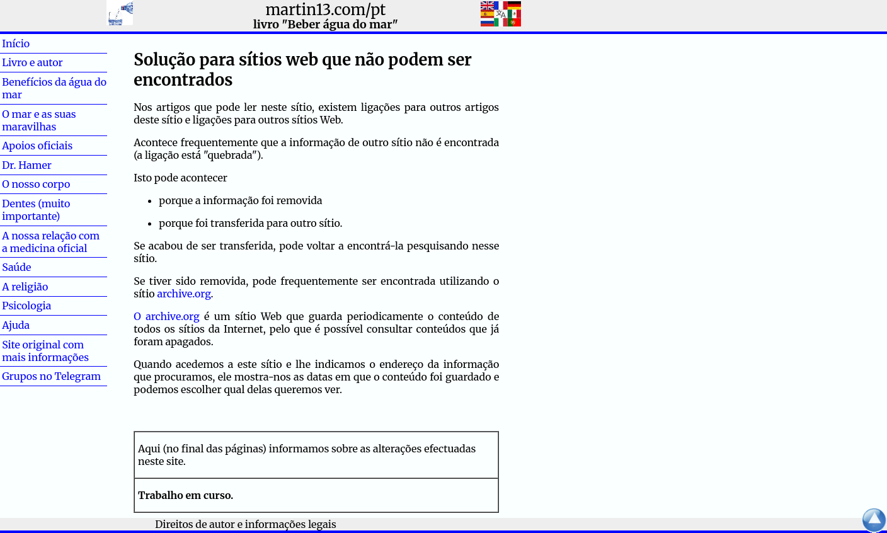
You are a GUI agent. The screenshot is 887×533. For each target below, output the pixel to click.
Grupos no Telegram (51, 376)
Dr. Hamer (27, 165)
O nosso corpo (36, 184)
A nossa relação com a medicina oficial (51, 242)
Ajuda (36, 325)
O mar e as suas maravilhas (39, 120)
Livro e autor (32, 62)
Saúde (37, 267)
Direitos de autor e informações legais (245, 524)
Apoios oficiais (37, 145)
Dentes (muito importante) (36, 209)
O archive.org (166, 316)
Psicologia (26, 305)
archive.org (183, 293)
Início (36, 43)
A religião (25, 286)
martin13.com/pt (325, 10)
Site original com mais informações (45, 351)
